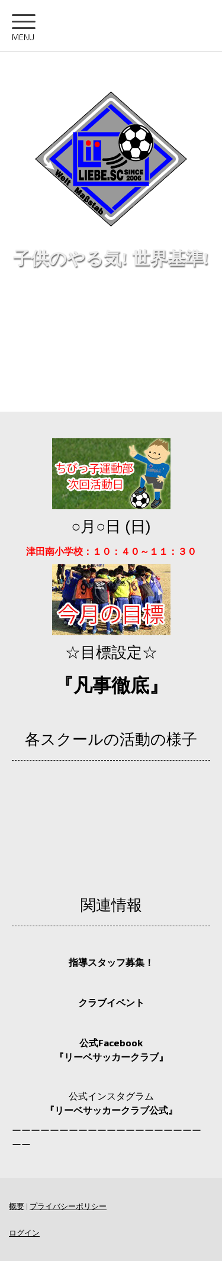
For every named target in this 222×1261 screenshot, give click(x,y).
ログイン (24, 1232)
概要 (16, 1206)
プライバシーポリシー (68, 1206)
